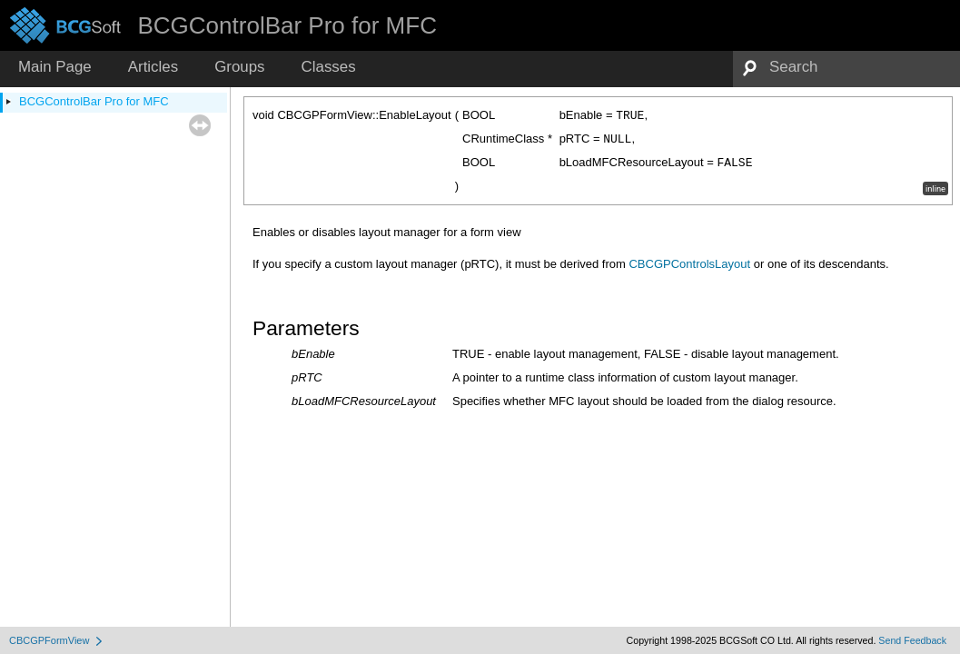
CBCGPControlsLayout (689, 264)
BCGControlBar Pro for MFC (94, 101)
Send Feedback (912, 640)
